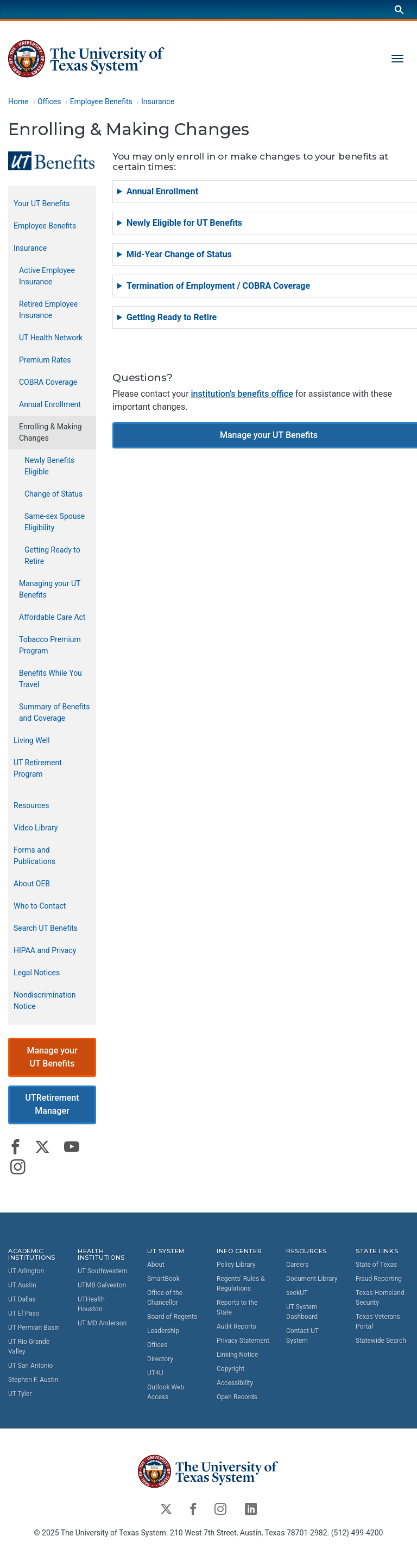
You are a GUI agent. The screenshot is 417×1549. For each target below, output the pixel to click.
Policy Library (236, 1264)
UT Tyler (19, 1394)
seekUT (297, 1293)
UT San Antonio (30, 1365)
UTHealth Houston (91, 1304)
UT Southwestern (102, 1271)
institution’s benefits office (242, 394)
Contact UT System (302, 1335)
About (156, 1264)
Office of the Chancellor (164, 1297)
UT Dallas (22, 1299)
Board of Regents (172, 1317)
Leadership (163, 1331)
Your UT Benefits (42, 204)
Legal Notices (37, 973)
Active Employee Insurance (47, 276)
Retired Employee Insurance (48, 310)
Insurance (157, 101)
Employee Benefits (101, 101)
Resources (31, 806)
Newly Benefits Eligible (49, 466)
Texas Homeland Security (380, 1297)
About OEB (32, 884)
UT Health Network (51, 338)
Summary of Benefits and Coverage (54, 713)
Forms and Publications (34, 856)
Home (18, 101)
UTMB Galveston (102, 1285)
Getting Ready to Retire (52, 556)
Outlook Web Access (165, 1392)
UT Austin (22, 1285)
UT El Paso (23, 1313)
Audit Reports (236, 1326)
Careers (297, 1264)
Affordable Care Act (52, 617)
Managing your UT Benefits (49, 590)
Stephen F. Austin (33, 1379)
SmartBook (163, 1279)
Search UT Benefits (46, 928)
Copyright (230, 1369)
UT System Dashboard (302, 1312)
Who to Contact (40, 906)
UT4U (155, 1373)
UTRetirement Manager (52, 1104)
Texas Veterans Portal (378, 1321)
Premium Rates (45, 360)
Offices (49, 101)
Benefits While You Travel (50, 679)
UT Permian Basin (34, 1327)
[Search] (399, 9)
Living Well (32, 741)
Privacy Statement (243, 1340)
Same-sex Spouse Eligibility (54, 522)
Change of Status (53, 494)
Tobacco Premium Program (50, 646)
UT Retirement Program (38, 769)
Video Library (36, 828)
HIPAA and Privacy (45, 951)
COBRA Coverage (48, 382)
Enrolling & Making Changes (50, 433)
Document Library (311, 1279)
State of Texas (376, 1264)
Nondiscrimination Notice (44, 1001)
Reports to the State (237, 1307)
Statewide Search (381, 1340)
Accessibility (235, 1383)
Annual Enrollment (50, 405)
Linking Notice (237, 1354)
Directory (160, 1359)
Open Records (237, 1397)
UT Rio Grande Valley (28, 1346)
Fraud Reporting (379, 1279)
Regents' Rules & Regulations (241, 1283)
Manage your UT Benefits (52, 1057)
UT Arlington (26, 1271)
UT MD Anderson (102, 1323)
